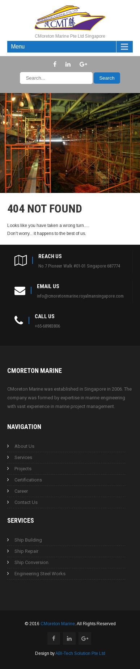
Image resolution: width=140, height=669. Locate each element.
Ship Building (28, 540)
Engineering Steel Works (39, 573)
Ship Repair (26, 551)
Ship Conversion (31, 562)
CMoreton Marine (58, 623)
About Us (24, 446)
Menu (18, 46)
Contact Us (26, 502)
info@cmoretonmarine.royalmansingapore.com (80, 296)
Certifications (28, 480)
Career (21, 491)
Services (23, 457)
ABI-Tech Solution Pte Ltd (80, 653)
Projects (22, 468)
